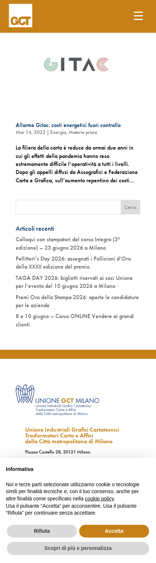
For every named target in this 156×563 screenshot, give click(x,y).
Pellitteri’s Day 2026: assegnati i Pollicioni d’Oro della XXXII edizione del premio (73, 262)
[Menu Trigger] (138, 15)
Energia (58, 132)
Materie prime (83, 132)
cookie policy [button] (99, 498)
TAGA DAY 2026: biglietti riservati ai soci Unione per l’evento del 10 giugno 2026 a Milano (74, 282)
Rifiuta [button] (42, 531)
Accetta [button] (114, 531)
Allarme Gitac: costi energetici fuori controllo (68, 125)
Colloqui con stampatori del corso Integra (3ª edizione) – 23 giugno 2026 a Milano (68, 243)
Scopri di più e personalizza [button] (78, 548)
